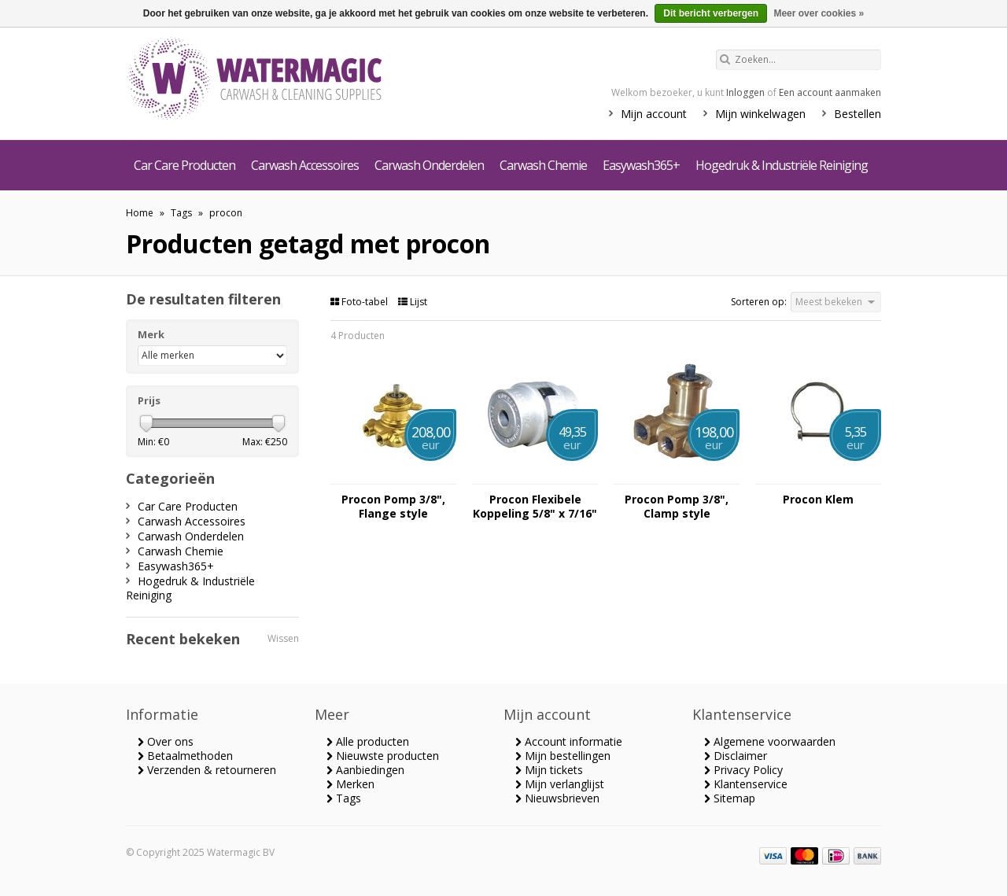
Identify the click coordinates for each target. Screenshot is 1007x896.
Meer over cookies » (818, 13)
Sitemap (729, 798)
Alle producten (367, 741)
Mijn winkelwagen (760, 113)
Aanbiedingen (365, 769)
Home (139, 212)
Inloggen (745, 92)
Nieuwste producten (382, 755)
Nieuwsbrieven (557, 798)
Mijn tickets (549, 769)
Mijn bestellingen (562, 755)
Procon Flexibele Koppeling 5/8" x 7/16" (535, 506)
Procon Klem (818, 499)
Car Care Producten (184, 165)
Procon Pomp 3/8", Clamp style (677, 506)
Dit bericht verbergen (710, 13)
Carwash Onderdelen (429, 165)
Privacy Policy (743, 769)
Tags (181, 212)
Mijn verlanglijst (559, 783)
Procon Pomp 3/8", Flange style (393, 506)
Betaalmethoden (185, 755)
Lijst (412, 301)
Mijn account (654, 113)
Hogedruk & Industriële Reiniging (781, 165)
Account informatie (568, 741)
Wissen (283, 638)
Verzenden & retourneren (207, 769)
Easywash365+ (641, 165)
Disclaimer (735, 755)
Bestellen (857, 113)
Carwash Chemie (543, 165)
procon (225, 212)
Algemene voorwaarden (769, 741)
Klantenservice (746, 783)
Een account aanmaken (830, 92)
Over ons (166, 741)
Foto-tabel (360, 301)
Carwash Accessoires (305, 165)
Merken (350, 783)
